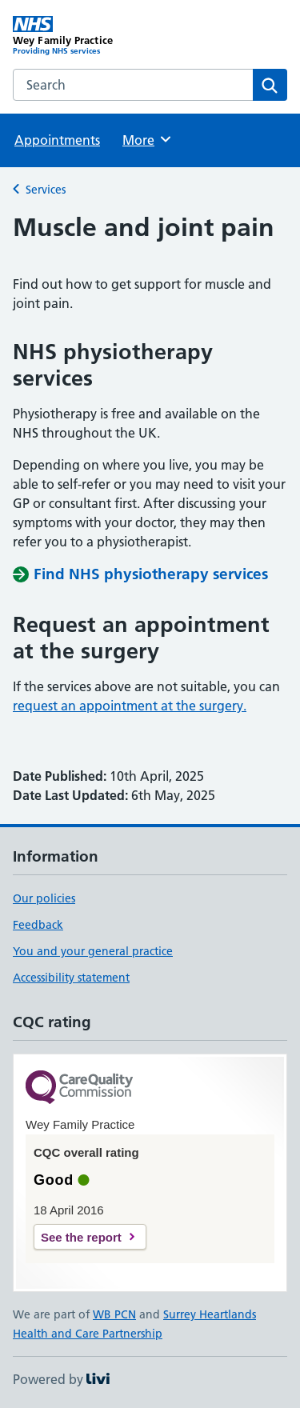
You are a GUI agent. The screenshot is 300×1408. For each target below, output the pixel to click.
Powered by (61, 1379)
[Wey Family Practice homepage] (81, 36)
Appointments (57, 140)
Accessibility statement (71, 977)
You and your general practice (93, 951)
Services (46, 189)
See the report (81, 1237)
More (147, 139)
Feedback (38, 925)
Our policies (44, 898)
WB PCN (114, 1314)
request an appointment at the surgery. (129, 706)
